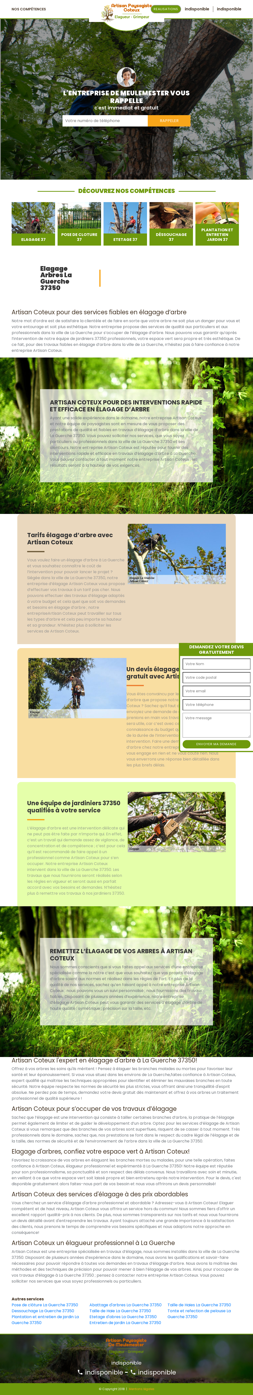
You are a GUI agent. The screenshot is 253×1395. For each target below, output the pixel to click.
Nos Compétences (29, 9)
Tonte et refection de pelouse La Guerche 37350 (199, 1314)
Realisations (166, 9)
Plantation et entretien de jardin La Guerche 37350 (45, 1320)
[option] (33, 224)
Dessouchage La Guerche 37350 (43, 1311)
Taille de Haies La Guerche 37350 (199, 1305)
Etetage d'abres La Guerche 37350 (123, 1317)
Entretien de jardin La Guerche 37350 (125, 1323)
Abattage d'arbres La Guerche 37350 (125, 1305)
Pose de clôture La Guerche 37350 (45, 1305)
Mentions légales (141, 1389)
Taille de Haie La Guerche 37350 (120, 1311)
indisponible (100, 1372)
